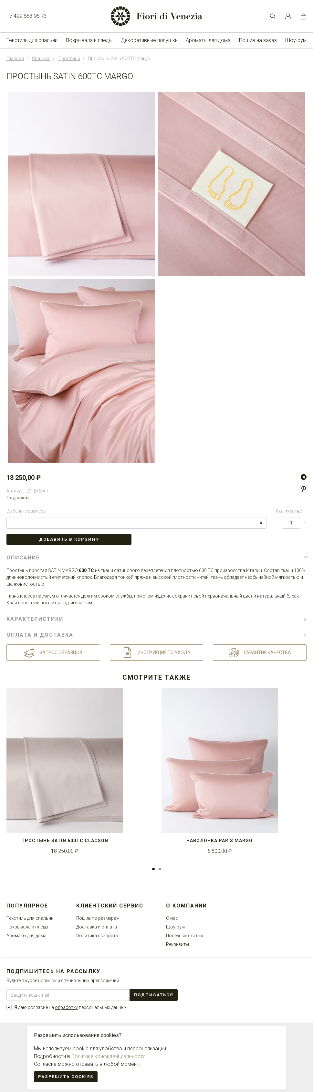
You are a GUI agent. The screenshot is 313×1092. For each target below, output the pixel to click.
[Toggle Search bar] (273, 16)
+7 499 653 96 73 (26, 16)
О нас (172, 918)
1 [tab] (153, 869)
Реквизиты (177, 944)
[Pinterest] (303, 489)
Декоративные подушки (149, 40)
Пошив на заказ (258, 40)
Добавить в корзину (69, 539)
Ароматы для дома (208, 40)
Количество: (289, 511)
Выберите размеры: (26, 511)
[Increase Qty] (305, 523)
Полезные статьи (184, 935)
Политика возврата (97, 935)
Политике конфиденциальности (108, 1056)
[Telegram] (304, 477)
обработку (66, 1007)
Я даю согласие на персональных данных (70, 1007)
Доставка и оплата (96, 926)
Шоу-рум (296, 40)
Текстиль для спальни (31, 40)
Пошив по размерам (98, 918)
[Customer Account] (288, 16)
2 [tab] (160, 869)
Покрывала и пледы (89, 40)
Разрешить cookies (65, 1076)
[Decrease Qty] (277, 523)
